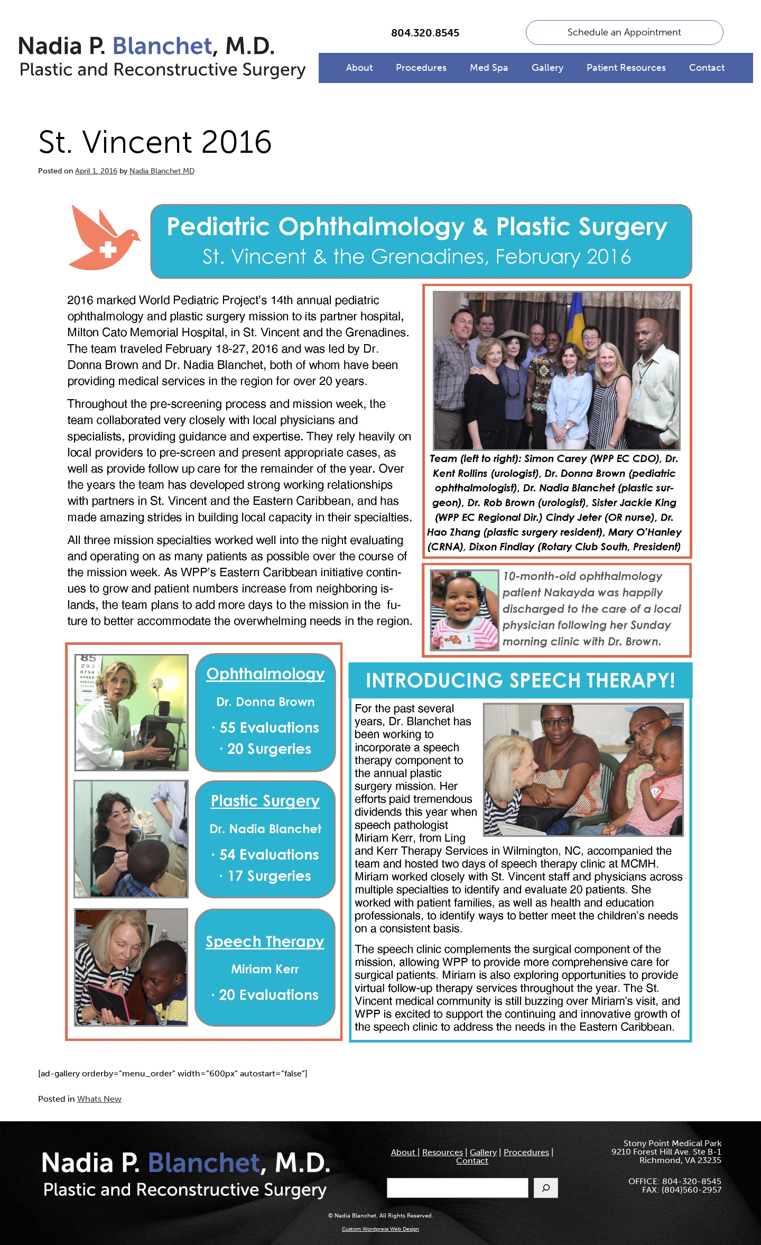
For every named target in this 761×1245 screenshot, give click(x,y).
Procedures (421, 67)
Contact (707, 67)
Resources (442, 1152)
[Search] (546, 1188)
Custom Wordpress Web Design (380, 1229)
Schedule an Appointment (624, 32)
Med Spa (489, 67)
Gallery (547, 67)
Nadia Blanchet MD (161, 171)
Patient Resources (626, 67)
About (359, 67)
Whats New (99, 1099)
